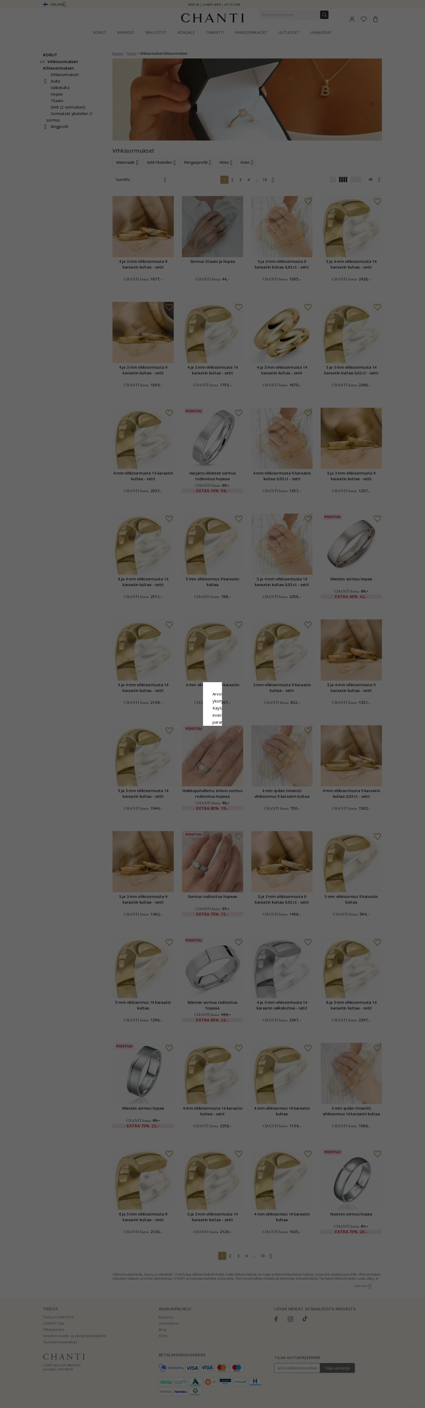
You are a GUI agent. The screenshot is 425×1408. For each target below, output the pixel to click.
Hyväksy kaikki (212, 736)
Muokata (236, 748)
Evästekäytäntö (230, 709)
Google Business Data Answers (212, 723)
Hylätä (188, 748)
